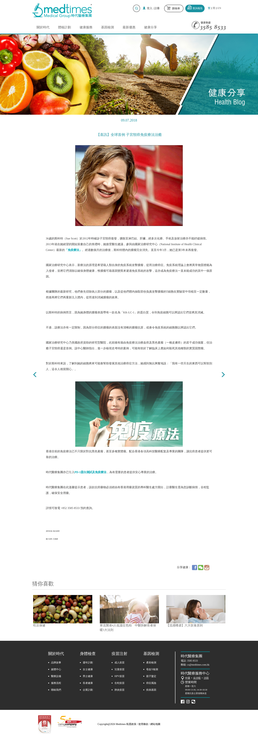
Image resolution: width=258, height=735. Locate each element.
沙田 (206, 678)
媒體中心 (56, 669)
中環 (187, 678)
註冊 (157, 8)
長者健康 (88, 683)
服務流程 (56, 683)
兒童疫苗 (119, 669)
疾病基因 (151, 690)
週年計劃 (88, 662)
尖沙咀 (197, 678)
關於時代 (43, 27)
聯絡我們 (56, 690)
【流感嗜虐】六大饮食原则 (184, 625)
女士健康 (88, 669)
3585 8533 (192, 660)
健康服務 (86, 27)
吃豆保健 (39, 625)
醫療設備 (56, 676)
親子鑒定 (151, 676)
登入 (149, 8)
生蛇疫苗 (119, 683)
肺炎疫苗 (119, 690)
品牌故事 (56, 662)
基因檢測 (107, 27)
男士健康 (88, 676)
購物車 (176, 8)
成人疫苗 (119, 662)
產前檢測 (151, 662)
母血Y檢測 (152, 669)
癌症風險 (151, 683)
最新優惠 (129, 27)
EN (219, 8)
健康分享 (150, 27)
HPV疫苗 (119, 676)
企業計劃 (88, 690)
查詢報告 (198, 8)
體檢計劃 (64, 27)
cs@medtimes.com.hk (198, 664)
